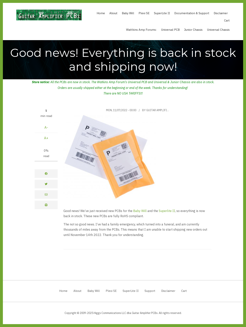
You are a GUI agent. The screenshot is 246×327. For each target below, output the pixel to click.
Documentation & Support (191, 13)
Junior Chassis (193, 29)
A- (46, 127)
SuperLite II (162, 13)
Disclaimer (221, 13)
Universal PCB (170, 29)
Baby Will (128, 13)
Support (150, 291)
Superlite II (167, 211)
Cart (227, 20)
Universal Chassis (218, 29)
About (113, 13)
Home (101, 13)
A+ (46, 138)
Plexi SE (144, 13)
